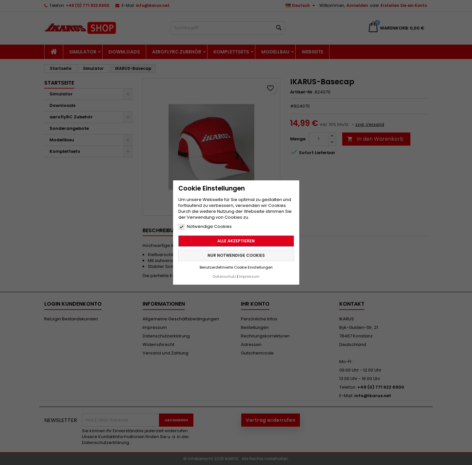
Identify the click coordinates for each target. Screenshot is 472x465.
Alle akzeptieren (236, 241)
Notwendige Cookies (205, 227)
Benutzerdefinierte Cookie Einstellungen (236, 267)
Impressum (249, 276)
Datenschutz (224, 276)
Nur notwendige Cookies (236, 255)
